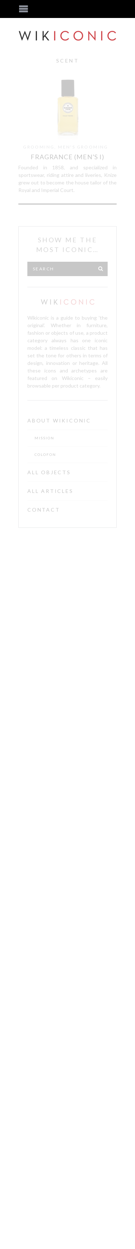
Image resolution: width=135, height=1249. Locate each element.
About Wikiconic (59, 420)
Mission (44, 438)
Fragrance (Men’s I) (67, 157)
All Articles (50, 491)
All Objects (49, 472)
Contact (43, 510)
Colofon (45, 454)
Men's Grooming (83, 147)
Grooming (38, 147)
